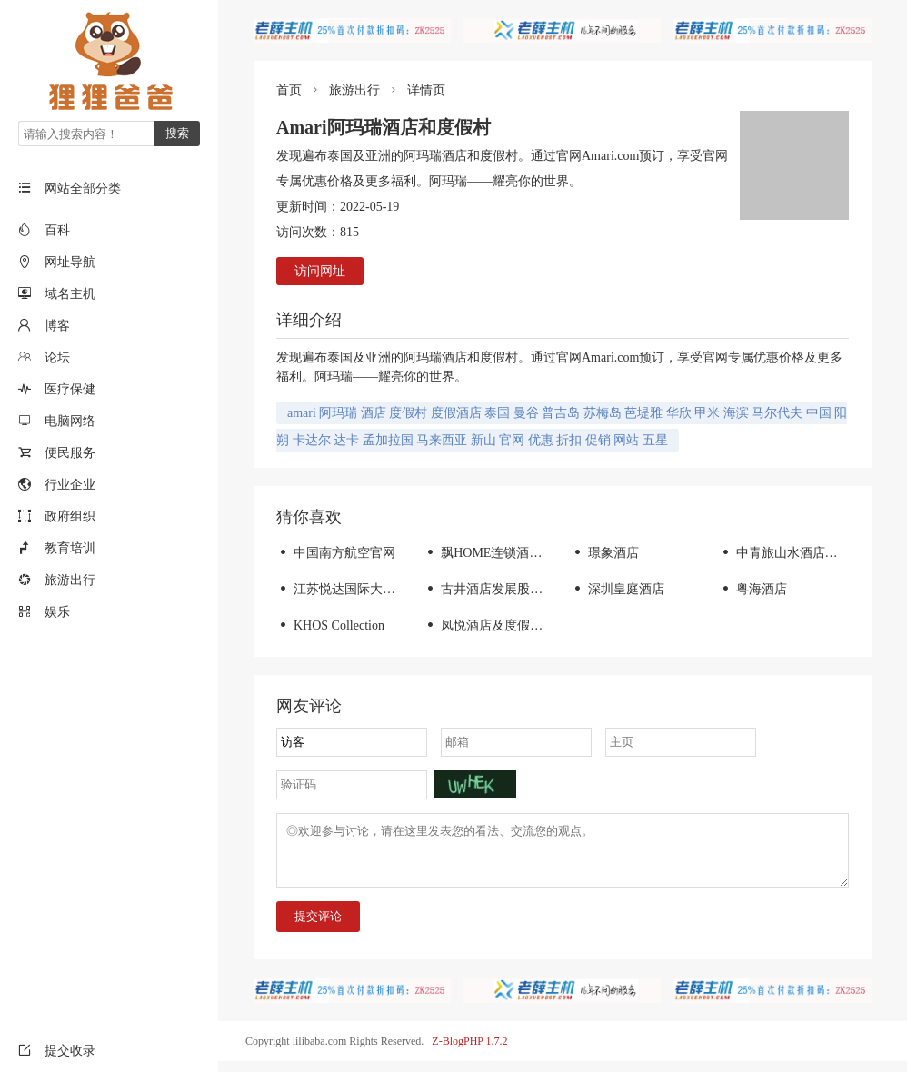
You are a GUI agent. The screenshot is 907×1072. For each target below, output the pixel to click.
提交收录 (56, 1050)
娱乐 (57, 612)
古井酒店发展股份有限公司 (508, 589)
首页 (289, 90)
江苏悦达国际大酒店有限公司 (367, 589)
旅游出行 (70, 580)
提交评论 (318, 927)
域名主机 (70, 294)
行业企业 (70, 484)
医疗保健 (70, 389)
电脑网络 (70, 421)
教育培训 (70, 548)
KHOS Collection (330, 625)
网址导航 (70, 262)
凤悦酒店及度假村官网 (496, 625)
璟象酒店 (605, 553)
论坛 (57, 357)
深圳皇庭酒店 (617, 589)
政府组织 (70, 516)
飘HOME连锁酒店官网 (495, 553)
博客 (57, 326)
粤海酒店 (753, 589)
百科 (57, 230)
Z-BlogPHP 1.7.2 (469, 1052)
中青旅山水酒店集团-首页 (800, 553)
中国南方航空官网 (335, 553)
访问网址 (319, 271)
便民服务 (70, 453)
